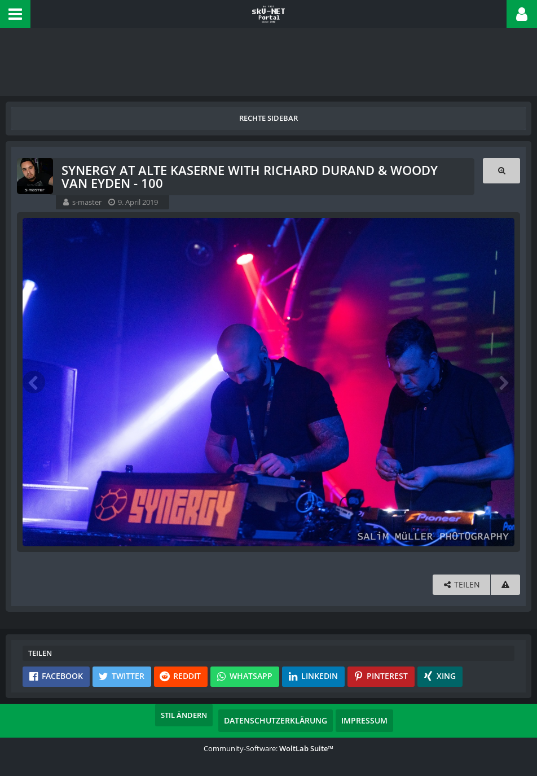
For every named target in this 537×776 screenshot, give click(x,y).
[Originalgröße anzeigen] (501, 170)
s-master (87, 202)
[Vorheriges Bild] (34, 382)
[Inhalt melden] (505, 584)
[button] (15, 14)
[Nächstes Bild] (503, 382)
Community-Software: (268, 748)
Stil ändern (190, 714)
